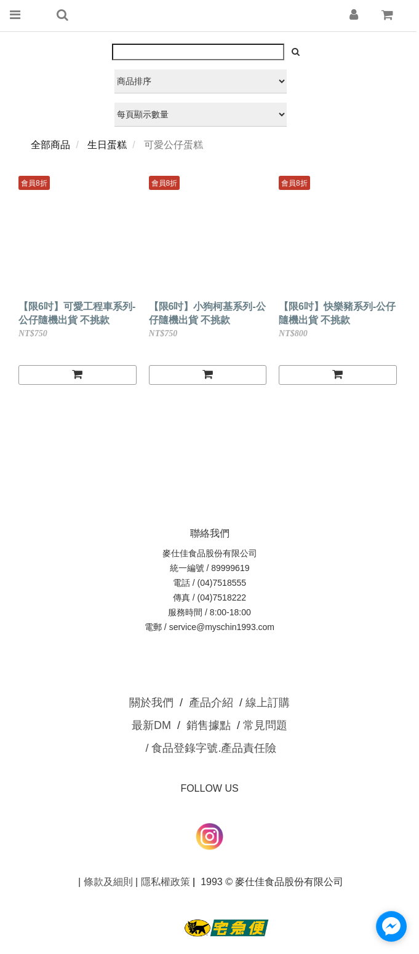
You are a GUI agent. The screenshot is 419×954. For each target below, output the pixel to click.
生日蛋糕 (107, 145)
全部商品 (50, 145)
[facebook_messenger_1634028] (391, 926)
